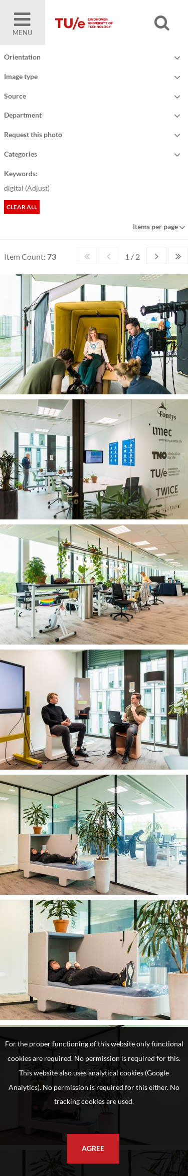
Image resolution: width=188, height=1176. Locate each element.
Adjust (37, 188)
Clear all (22, 207)
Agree (93, 1148)
